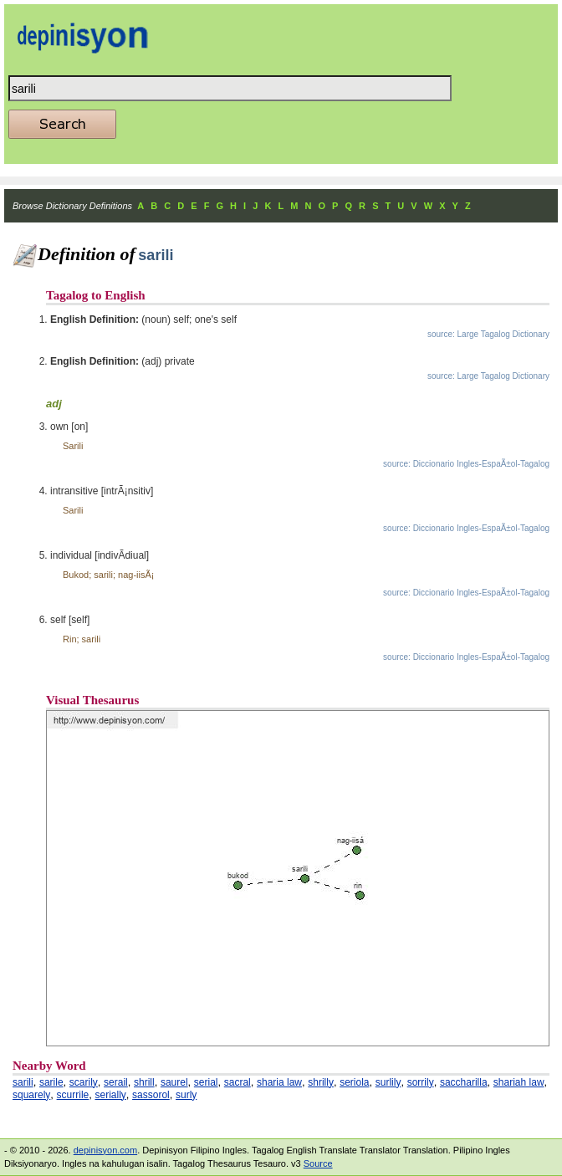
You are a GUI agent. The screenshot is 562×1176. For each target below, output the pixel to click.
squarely (31, 1095)
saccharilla (464, 1082)
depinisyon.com (105, 1150)
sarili (23, 1082)
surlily (388, 1082)
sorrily (420, 1082)
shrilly (321, 1082)
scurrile (73, 1095)
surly (186, 1095)
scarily (83, 1082)
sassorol (151, 1095)
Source (318, 1163)
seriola (354, 1082)
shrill (144, 1082)
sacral (237, 1082)
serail (116, 1082)
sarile (51, 1082)
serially (110, 1095)
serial (206, 1082)
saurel (174, 1082)
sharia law (279, 1082)
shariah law (518, 1082)
